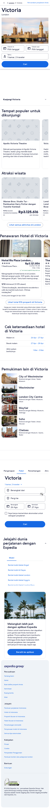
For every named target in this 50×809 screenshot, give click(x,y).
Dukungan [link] (8, 768)
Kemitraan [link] (8, 689)
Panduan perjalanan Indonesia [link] (15, 708)
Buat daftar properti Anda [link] (13, 684)
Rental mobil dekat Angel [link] (18, 565)
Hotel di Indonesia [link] (11, 712)
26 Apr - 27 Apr (37, 337)
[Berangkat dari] (25, 490)
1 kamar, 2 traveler (14, 484)
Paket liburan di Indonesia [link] (13, 721)
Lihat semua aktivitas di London (25, 225)
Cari (25, 64)
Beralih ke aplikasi (25, 652)
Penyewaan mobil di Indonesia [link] (15, 729)
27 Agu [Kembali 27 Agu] (35, 507)
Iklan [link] (6, 697)
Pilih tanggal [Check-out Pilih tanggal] (38, 49)
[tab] (9, 471)
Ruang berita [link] (8, 693)
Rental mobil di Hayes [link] (17, 570)
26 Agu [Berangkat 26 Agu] (14, 507)
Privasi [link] (6, 744)
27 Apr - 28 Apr (37, 343)
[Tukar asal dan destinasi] (41, 494)
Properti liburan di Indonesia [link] (14, 716)
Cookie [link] (6, 748)
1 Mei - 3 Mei (38, 350)
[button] (25, 99)
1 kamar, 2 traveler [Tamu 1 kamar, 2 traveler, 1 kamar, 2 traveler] (16, 57)
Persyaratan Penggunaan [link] (13, 753)
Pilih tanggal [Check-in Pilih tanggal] (13, 49)
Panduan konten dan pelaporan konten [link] (18, 757)
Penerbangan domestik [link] (12, 725)
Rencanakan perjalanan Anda (37, 3)
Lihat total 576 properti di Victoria (25, 302)
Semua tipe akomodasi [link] (12, 733)
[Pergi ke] (25, 498)
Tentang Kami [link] (9, 676)
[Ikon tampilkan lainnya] (4, 3)
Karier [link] (6, 680)
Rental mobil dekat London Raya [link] (21, 585)
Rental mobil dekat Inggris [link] (19, 580)
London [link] (11, 3)
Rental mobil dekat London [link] (19, 575)
